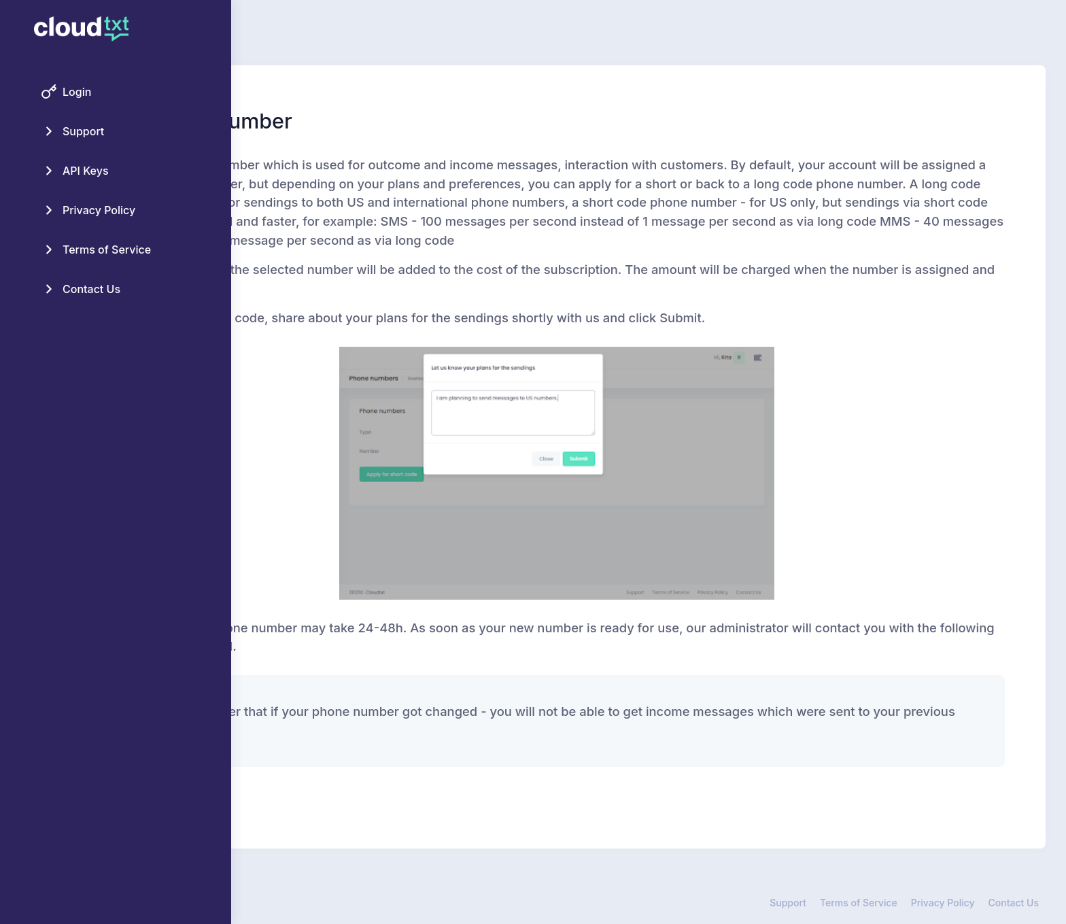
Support (83, 131)
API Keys (86, 170)
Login (77, 92)
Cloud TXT (314, 902)
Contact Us (91, 289)
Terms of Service (107, 249)
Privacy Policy (99, 210)
